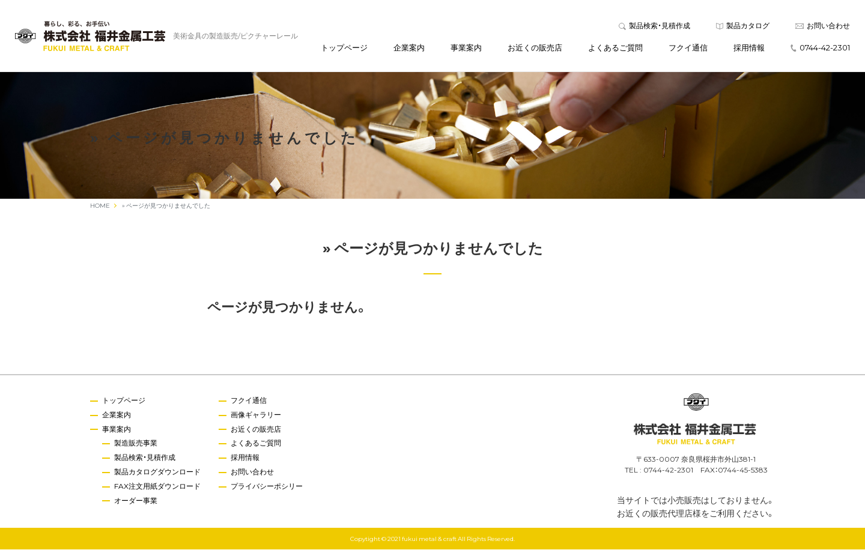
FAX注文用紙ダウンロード (157, 485)
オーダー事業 (135, 500)
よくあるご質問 (615, 47)
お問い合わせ (822, 25)
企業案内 (409, 47)
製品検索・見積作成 (654, 25)
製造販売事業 (135, 443)
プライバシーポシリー (267, 485)
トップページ (344, 47)
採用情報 (749, 47)
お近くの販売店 (535, 47)
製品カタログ (742, 25)
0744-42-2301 (820, 47)
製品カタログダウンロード (157, 471)
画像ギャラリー (256, 414)
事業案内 (466, 47)
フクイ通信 (688, 47)
